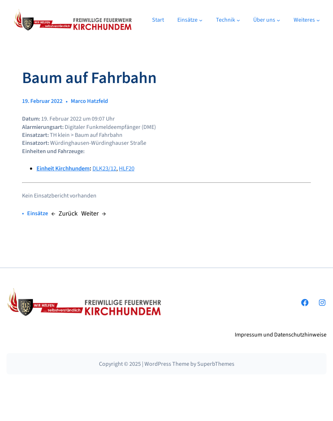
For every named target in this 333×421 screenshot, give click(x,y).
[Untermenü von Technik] (238, 20)
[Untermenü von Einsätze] (201, 20)
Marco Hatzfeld (89, 101)
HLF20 (126, 168)
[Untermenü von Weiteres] (318, 20)
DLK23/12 (104, 168)
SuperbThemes (215, 364)
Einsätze (37, 213)
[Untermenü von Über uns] (278, 20)
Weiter (90, 213)
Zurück (68, 213)
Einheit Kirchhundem (63, 168)
